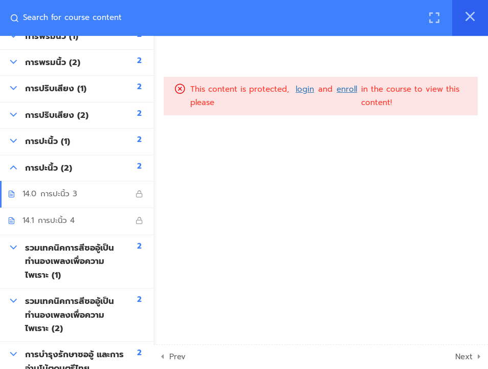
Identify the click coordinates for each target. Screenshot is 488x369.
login (305, 89)
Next (464, 356)
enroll (347, 89)
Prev (177, 356)
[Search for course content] (18, 18)
